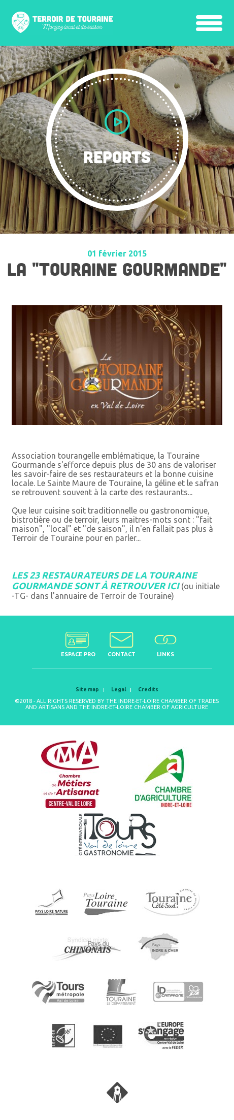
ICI (173, 586)
